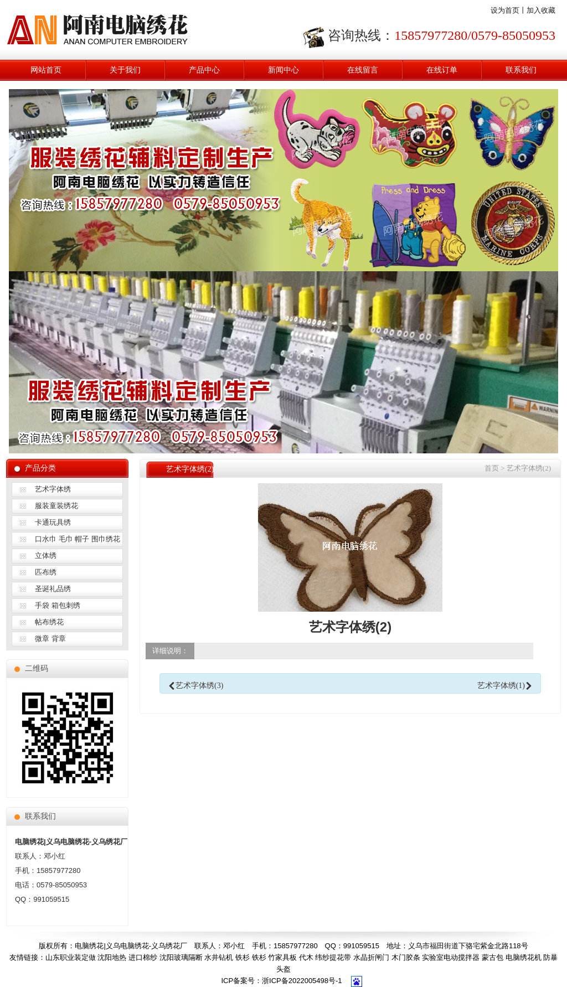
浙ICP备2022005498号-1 (302, 980)
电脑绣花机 (524, 957)
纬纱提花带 (333, 957)
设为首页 (505, 10)
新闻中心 (283, 70)
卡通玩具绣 (53, 522)
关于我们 (125, 70)
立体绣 (45, 555)
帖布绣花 (49, 622)
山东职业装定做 (70, 957)
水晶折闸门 (371, 957)
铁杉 (242, 957)
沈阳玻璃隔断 (181, 957)
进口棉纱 (142, 957)
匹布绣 (45, 572)
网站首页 (45, 70)
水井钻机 (218, 957)
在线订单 (441, 70)
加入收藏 (541, 10)
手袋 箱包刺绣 (57, 605)
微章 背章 (50, 638)
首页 (491, 468)
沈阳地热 (111, 957)
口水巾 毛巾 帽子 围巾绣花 (77, 539)
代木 (306, 957)
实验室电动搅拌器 (451, 957)
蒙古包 (492, 957)
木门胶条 (405, 957)
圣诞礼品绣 (53, 589)
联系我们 (521, 70)
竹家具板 (282, 957)
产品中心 (204, 70)
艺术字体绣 (53, 489)
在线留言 (362, 70)
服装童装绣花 (56, 506)
